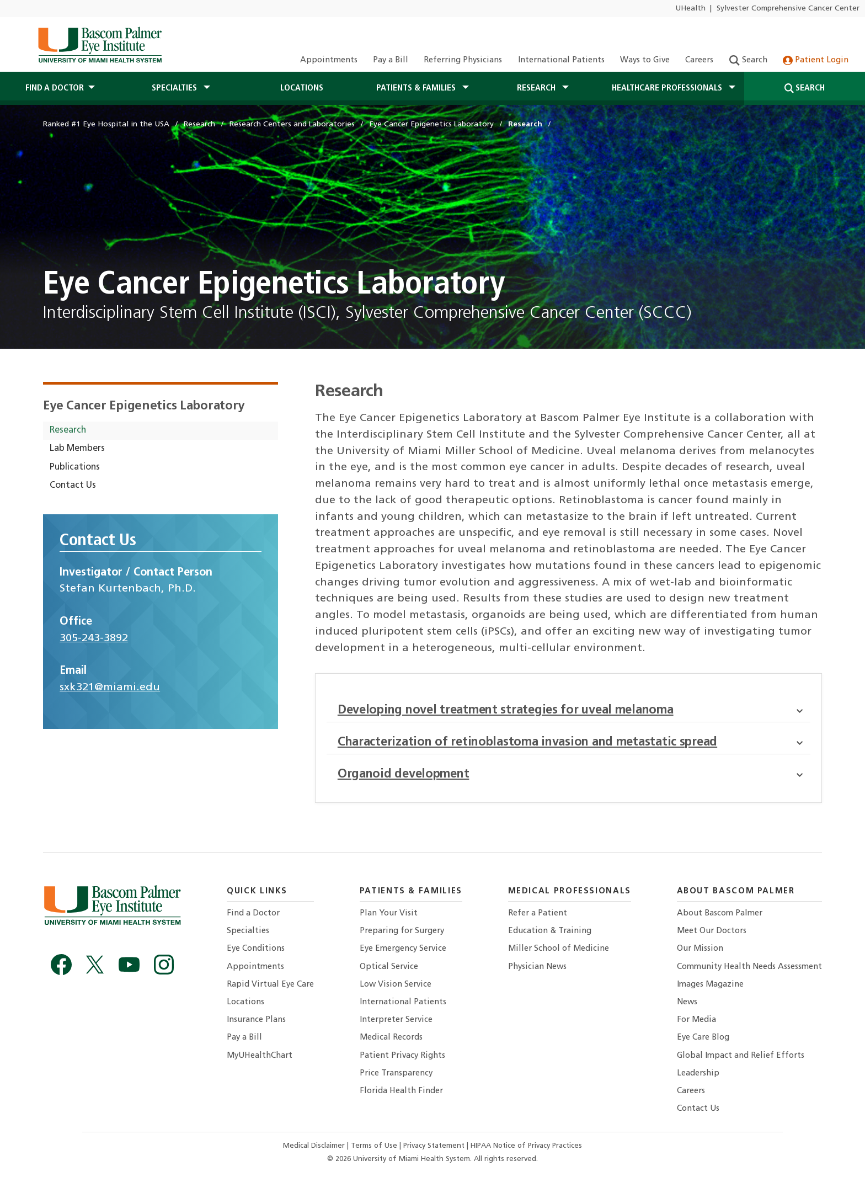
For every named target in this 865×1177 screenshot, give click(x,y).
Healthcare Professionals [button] (668, 88)
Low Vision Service (395, 985)
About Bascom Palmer (719, 913)
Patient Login (815, 60)
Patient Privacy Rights (402, 1056)
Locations (301, 88)
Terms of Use (375, 1145)
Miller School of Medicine (558, 949)
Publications (75, 467)
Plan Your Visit (389, 913)
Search (748, 60)
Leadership (698, 1073)
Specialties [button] (175, 88)
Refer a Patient (537, 913)
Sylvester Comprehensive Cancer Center (788, 8)
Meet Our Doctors (711, 931)
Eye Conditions (256, 949)
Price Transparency (396, 1073)
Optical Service (389, 967)
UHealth (690, 8)
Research (68, 430)
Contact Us (73, 485)
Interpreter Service (396, 1020)
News (687, 1002)
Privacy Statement (435, 1145)
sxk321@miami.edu (110, 687)
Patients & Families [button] (417, 88)
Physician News (537, 967)
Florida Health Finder (401, 1091)
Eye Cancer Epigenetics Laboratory (143, 406)
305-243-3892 (94, 638)
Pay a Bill (390, 60)
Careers (699, 60)
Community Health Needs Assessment (749, 967)
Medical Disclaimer (315, 1145)
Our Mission (700, 949)
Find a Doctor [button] (54, 88)
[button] (803, 711)
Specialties (248, 931)
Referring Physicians (463, 60)
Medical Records (391, 1038)
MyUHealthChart (259, 1056)
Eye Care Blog (703, 1038)
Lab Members (77, 448)
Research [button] (537, 88)
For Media (696, 1020)
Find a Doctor (253, 913)
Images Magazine (710, 985)
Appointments (328, 60)
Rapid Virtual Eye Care (270, 985)
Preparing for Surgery (402, 931)
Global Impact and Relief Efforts (740, 1056)
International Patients (561, 60)
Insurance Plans (256, 1020)
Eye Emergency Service (403, 949)
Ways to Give (645, 60)
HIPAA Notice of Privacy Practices (526, 1145)
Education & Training (549, 931)
